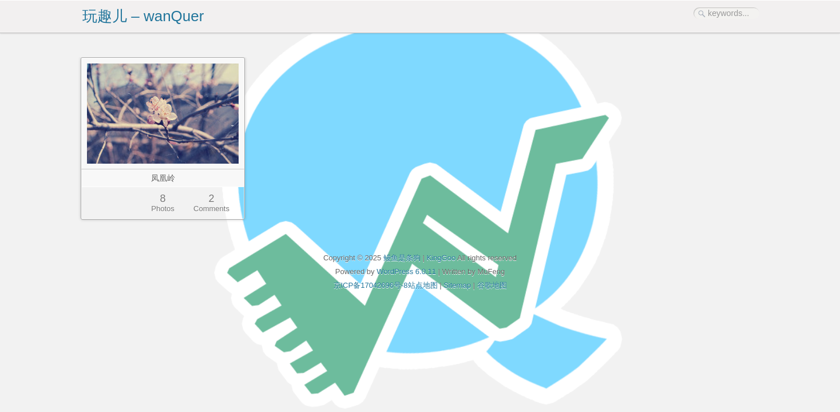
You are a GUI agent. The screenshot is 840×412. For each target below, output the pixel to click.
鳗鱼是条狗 (402, 257)
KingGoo (441, 257)
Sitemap (457, 285)
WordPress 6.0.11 (406, 271)
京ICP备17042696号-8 (371, 285)
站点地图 (423, 285)
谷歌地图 (492, 285)
